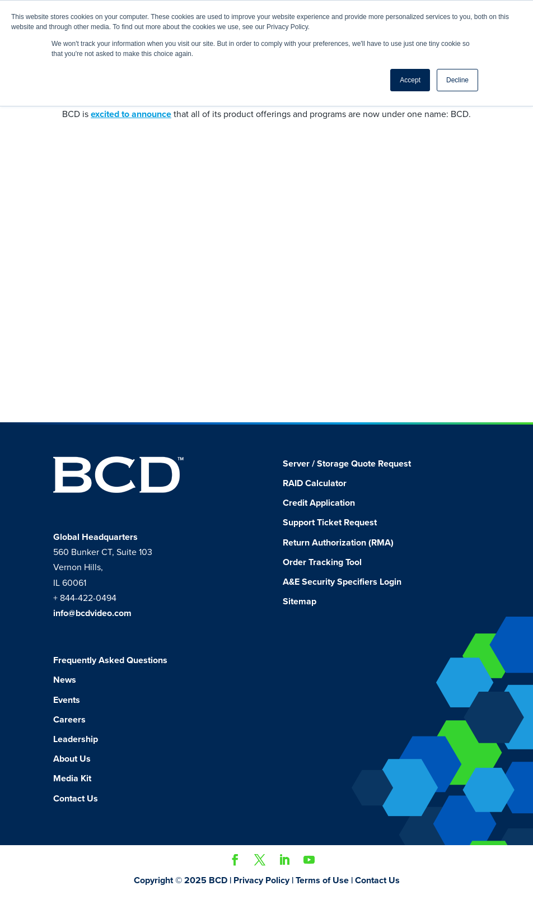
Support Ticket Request (330, 534)
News (64, 692)
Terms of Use (322, 892)
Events (66, 712)
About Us (72, 771)
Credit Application (319, 515)
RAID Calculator (315, 495)
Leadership (75, 751)
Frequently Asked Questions (110, 672)
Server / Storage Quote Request (347, 476)
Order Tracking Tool (322, 574)
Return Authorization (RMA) (338, 555)
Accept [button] (410, 80)
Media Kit (72, 790)
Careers (69, 732)
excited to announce (131, 114)
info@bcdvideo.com (92, 625)
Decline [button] (457, 80)
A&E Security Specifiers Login (342, 594)
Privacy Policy (261, 892)
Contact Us (75, 811)
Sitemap (299, 613)
